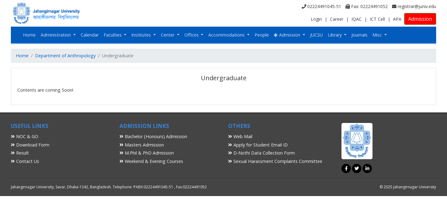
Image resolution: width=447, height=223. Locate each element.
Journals (359, 35)
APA (397, 19)
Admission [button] (287, 35)
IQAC (356, 19)
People (262, 35)
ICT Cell (377, 19)
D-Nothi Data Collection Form (261, 153)
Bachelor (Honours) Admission (153, 136)
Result (20, 153)
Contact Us (25, 161)
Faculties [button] (113, 35)
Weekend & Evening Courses (151, 161)
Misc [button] (377, 35)
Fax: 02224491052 (366, 6)
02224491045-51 (321, 6)
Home (29, 35)
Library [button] (335, 35)
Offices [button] (192, 35)
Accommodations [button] (227, 35)
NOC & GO (24, 136)
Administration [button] (56, 35)
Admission (420, 18)
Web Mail (240, 136)
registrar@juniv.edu (414, 6)
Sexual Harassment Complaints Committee (275, 161)
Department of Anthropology (65, 56)
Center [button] (168, 35)
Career (336, 19)
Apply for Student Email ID (258, 145)
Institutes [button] (141, 35)
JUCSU (316, 35)
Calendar (90, 35)
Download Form (30, 145)
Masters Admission (142, 145)
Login (316, 19)
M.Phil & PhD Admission (147, 153)
